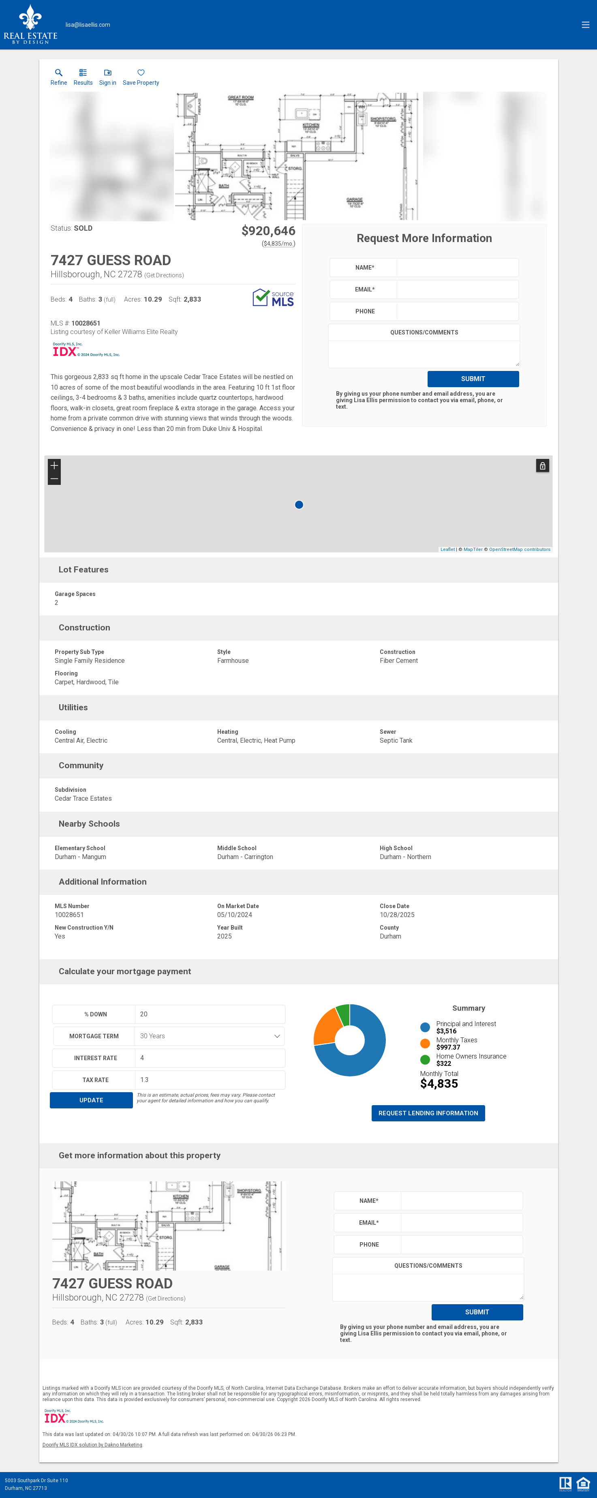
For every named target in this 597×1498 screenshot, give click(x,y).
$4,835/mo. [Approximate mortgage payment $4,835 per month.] (278, 243)
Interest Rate (95, 1058)
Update (91, 1100)
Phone (365, 311)
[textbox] (456, 267)
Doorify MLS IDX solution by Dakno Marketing (92, 1445)
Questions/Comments (424, 332)
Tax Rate (95, 1080)
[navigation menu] (585, 24)
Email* (365, 289)
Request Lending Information (428, 1113)
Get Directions (164, 275)
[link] (59, 79)
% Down (95, 1014)
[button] (108, 79)
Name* (364, 267)
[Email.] (88, 24)
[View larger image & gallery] (298, 156)
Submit (473, 379)
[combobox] (206, 1036)
